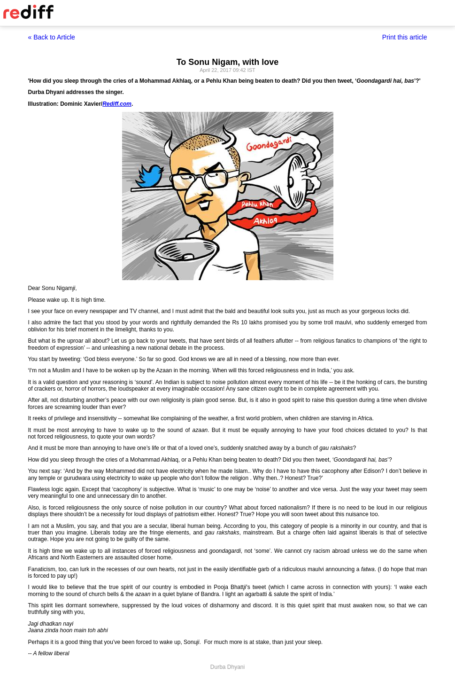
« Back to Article (51, 37)
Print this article (404, 37)
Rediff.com (116, 104)
